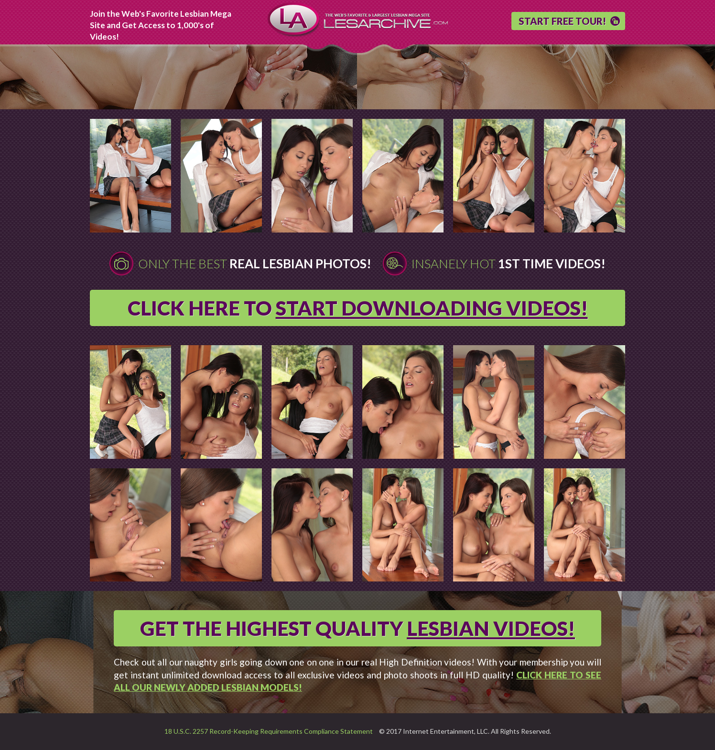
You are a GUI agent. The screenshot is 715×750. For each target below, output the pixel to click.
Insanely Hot (509, 263)
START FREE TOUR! (562, 21)
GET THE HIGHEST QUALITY (357, 628)
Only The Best (254, 263)
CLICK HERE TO (358, 308)
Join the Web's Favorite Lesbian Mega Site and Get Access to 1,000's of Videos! (160, 25)
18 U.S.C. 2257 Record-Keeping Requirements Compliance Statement (268, 731)
